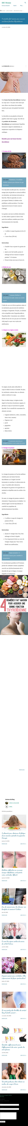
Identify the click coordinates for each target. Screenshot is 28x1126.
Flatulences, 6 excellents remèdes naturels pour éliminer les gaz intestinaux (13, 182)
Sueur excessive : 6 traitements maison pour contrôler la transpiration (12, 555)
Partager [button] (21, 769)
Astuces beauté (6, 5)
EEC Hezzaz (6, 3)
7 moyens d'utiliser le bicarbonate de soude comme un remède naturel (13, 297)
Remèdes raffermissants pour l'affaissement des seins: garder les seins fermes (13, 1047)
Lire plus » (23, 843)
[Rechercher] (25, 3)
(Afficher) (11, 66)
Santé (14, 5)
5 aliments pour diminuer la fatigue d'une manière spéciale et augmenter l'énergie (13, 835)
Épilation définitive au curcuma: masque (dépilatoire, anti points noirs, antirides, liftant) (12, 872)
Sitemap (2, 1096)
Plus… (21, 5)
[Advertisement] (14, 47)
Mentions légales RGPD (6, 1095)
